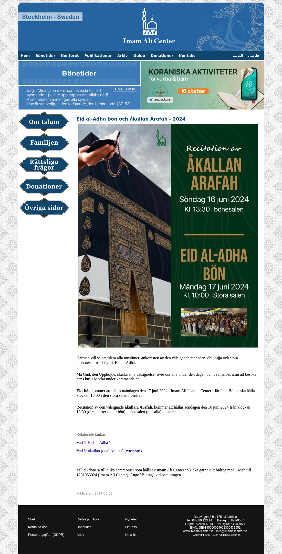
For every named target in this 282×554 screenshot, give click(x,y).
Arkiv (122, 56)
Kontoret (70, 56)
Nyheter (131, 519)
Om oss (131, 527)
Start (31, 519)
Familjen (46, 143)
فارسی (253, 55)
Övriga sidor (46, 208)
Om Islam (46, 122)
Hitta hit (131, 535)
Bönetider (45, 56)
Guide (139, 56)
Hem (25, 56)
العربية (238, 55)
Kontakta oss (37, 527)
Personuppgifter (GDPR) (46, 535)
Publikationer (98, 56)
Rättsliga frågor (46, 165)
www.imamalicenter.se (198, 531)
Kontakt (187, 56)
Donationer (162, 56)
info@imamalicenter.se (231, 531)
